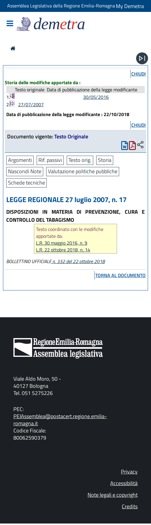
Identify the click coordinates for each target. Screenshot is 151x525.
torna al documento (120, 275)
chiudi (138, 73)
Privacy (129, 472)
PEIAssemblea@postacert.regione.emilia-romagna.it (60, 419)
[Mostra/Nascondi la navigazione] (10, 24)
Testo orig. (80, 160)
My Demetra (130, 6)
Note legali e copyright (113, 495)
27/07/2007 (31, 104)
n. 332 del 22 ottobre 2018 (78, 261)
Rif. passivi (50, 160)
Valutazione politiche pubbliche (82, 171)
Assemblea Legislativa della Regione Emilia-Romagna (61, 5)
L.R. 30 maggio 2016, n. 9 (61, 243)
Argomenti (20, 160)
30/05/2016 (96, 97)
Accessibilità (124, 483)
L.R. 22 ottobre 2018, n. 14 (63, 249)
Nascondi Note (24, 171)
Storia (104, 160)
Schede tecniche (26, 183)
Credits (130, 506)
